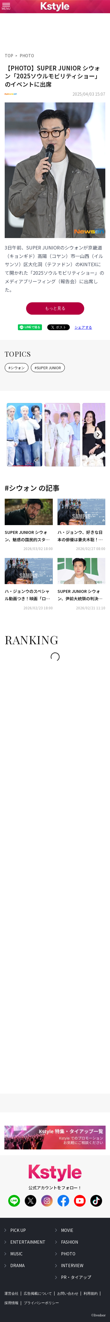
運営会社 (11, 1293)
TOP (9, 55)
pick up (18, 1230)
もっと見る (55, 308)
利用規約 (91, 1293)
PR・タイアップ (76, 1277)
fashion (69, 1242)
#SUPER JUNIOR (48, 367)
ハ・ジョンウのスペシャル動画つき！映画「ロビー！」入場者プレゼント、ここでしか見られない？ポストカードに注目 (27, 595)
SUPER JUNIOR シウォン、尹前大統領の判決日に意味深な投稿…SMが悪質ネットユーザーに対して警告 (80, 595)
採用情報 (11, 1303)
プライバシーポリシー (41, 1303)
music (16, 1254)
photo (68, 1254)
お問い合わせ (67, 1293)
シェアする (83, 327)
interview (72, 1265)
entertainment (27, 1242)
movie (67, 1230)
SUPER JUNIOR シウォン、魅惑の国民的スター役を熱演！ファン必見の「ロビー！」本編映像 (27, 536)
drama (17, 1265)
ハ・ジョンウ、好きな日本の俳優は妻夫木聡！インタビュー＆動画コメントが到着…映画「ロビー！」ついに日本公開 (80, 536)
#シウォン (17, 367)
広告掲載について (38, 1293)
